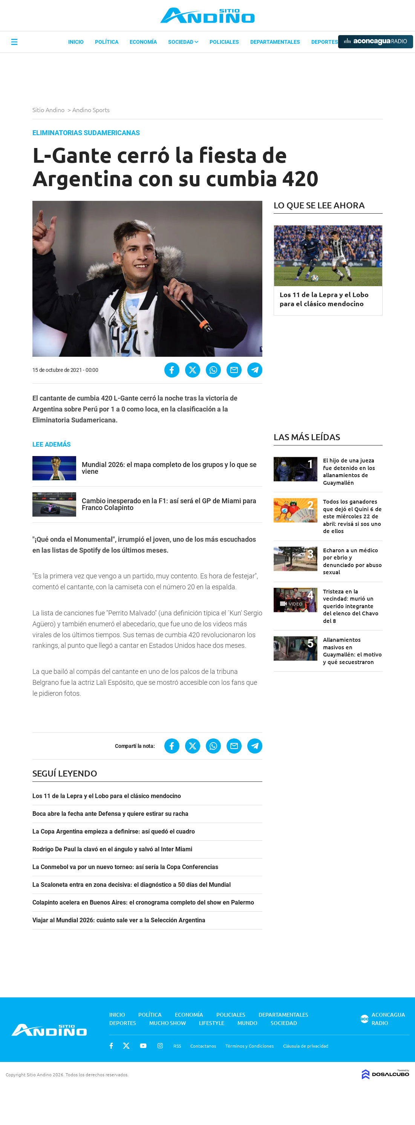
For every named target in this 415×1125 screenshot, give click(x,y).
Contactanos (203, 1046)
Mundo (247, 1022)
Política (106, 42)
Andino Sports (91, 109)
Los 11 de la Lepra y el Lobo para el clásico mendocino (106, 796)
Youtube (143, 1046)
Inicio (76, 42)
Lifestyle (211, 1022)
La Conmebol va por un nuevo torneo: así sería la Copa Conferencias (125, 867)
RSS (177, 1046)
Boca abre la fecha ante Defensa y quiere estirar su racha (110, 814)
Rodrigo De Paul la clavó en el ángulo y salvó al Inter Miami (112, 849)
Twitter (126, 1046)
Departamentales (275, 42)
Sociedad (183, 42)
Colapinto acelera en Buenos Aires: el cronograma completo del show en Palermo (143, 903)
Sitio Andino (49, 109)
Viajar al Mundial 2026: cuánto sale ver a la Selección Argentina (118, 920)
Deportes (324, 42)
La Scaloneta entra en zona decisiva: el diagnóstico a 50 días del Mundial (131, 885)
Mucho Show (167, 1022)
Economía (143, 42)
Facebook (111, 1046)
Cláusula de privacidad (305, 1046)
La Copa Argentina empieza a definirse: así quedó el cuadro (113, 832)
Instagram (160, 1046)
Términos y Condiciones (249, 1046)
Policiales (224, 42)
